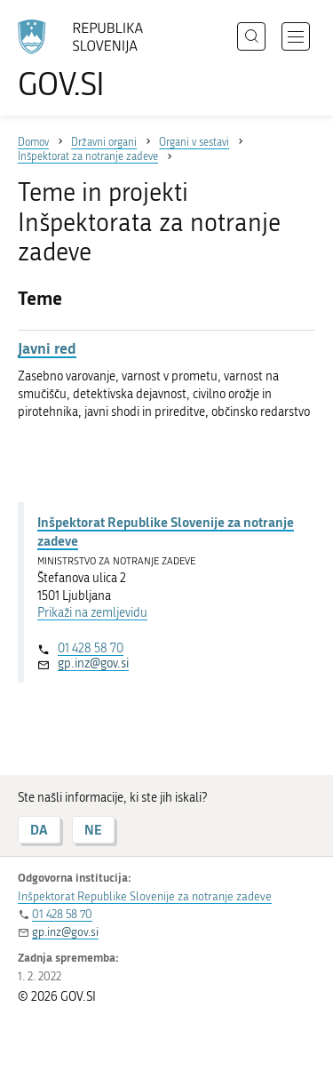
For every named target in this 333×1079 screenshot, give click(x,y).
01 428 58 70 (90, 648)
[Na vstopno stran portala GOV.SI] (89, 60)
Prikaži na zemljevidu (92, 612)
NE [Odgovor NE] (93, 829)
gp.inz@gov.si (93, 663)
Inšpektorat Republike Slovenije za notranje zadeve (165, 531)
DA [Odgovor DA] (39, 829)
